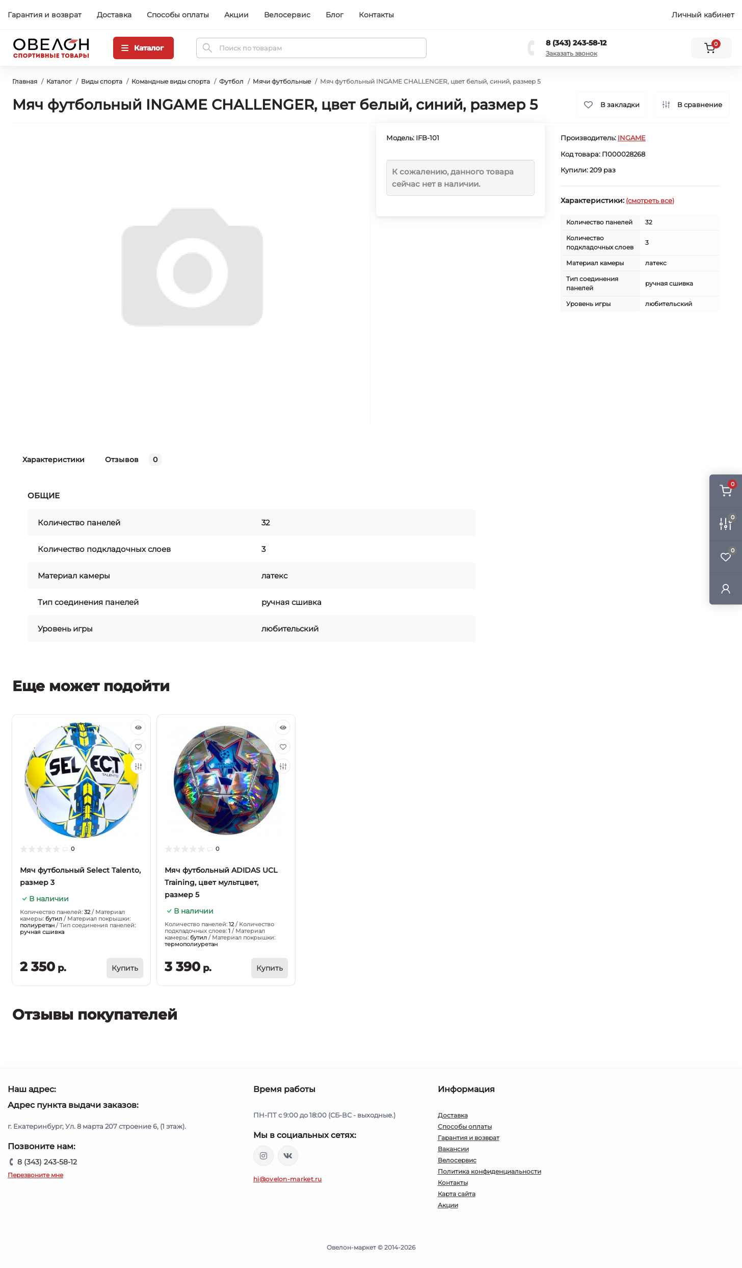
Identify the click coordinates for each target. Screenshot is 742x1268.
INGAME (632, 138)
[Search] (207, 48)
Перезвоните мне (35, 1175)
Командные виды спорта (170, 81)
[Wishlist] (138, 746)
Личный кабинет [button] (703, 14)
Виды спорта (101, 81)
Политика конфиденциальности (489, 1171)
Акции (236, 14)
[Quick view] (138, 727)
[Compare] (138, 766)
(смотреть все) (650, 200)
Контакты (376, 14)
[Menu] (143, 48)
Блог (334, 14)
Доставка (114, 14)
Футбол (231, 81)
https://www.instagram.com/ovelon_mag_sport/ (263, 1156)
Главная (24, 81)
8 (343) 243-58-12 (576, 42)
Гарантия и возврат (45, 14)
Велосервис (287, 14)
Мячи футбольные (282, 81)
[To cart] (125, 968)
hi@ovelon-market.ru (287, 1179)
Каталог (59, 81)
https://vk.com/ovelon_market (288, 1156)
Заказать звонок (571, 53)
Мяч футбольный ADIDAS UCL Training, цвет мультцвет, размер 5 (221, 882)
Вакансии (453, 1149)
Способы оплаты (178, 14)
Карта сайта (456, 1194)
